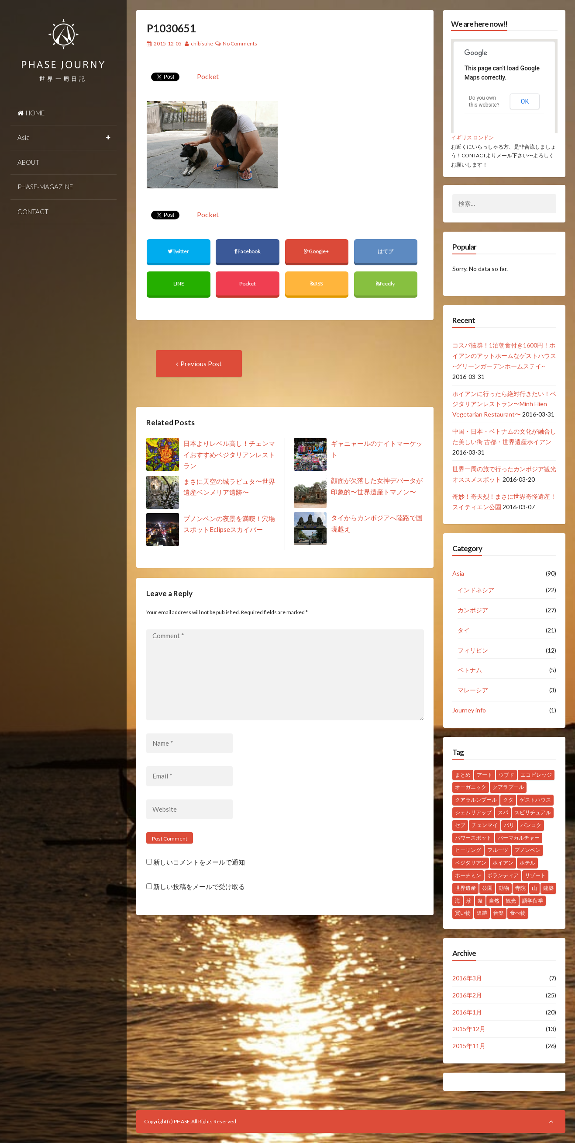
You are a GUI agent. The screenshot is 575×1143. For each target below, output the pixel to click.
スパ (503, 812)
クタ (508, 799)
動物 (504, 888)
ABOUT (28, 162)
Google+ (317, 251)
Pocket (208, 76)
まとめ (463, 774)
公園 (487, 888)
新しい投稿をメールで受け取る (199, 886)
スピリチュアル (532, 812)
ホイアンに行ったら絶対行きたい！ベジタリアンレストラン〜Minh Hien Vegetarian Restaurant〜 (504, 404)
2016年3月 (467, 978)
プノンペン (527, 850)
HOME (31, 113)
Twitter (179, 251)
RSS (316, 283)
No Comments (240, 43)
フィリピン (473, 650)
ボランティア (503, 875)
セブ (460, 825)
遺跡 (482, 913)
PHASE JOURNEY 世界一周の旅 (63, 44)
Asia (23, 137)
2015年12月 (468, 1028)
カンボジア (473, 610)
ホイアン (502, 862)
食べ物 (518, 913)
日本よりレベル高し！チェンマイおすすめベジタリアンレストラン (229, 454)
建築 (548, 888)
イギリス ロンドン (472, 137)
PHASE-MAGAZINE (45, 187)
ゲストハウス (535, 799)
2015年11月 (468, 1045)
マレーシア (473, 690)
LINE (178, 283)
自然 (494, 900)
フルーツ (497, 850)
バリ (509, 825)
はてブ (386, 251)
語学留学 (532, 900)
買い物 (463, 913)
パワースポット (473, 837)
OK (525, 101)
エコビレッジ (536, 774)
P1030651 (171, 28)
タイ (464, 630)
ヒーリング (468, 850)
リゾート (535, 875)
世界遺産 (465, 888)
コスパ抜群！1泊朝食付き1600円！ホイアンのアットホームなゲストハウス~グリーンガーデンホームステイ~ (504, 355)
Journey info (469, 710)
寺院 (520, 888)
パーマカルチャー (519, 837)
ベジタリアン (470, 862)
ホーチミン (468, 875)
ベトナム (470, 670)
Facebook (247, 251)
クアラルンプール (476, 799)
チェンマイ (485, 825)
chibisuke (202, 43)
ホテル (527, 862)
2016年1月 (467, 1012)
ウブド (506, 774)
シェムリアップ (473, 812)
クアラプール (508, 787)
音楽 (498, 913)
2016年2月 (467, 995)
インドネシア (476, 590)
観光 (511, 900)
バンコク (530, 825)
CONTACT (32, 211)
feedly (386, 283)
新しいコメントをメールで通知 (199, 862)
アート (484, 774)
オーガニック (470, 787)
